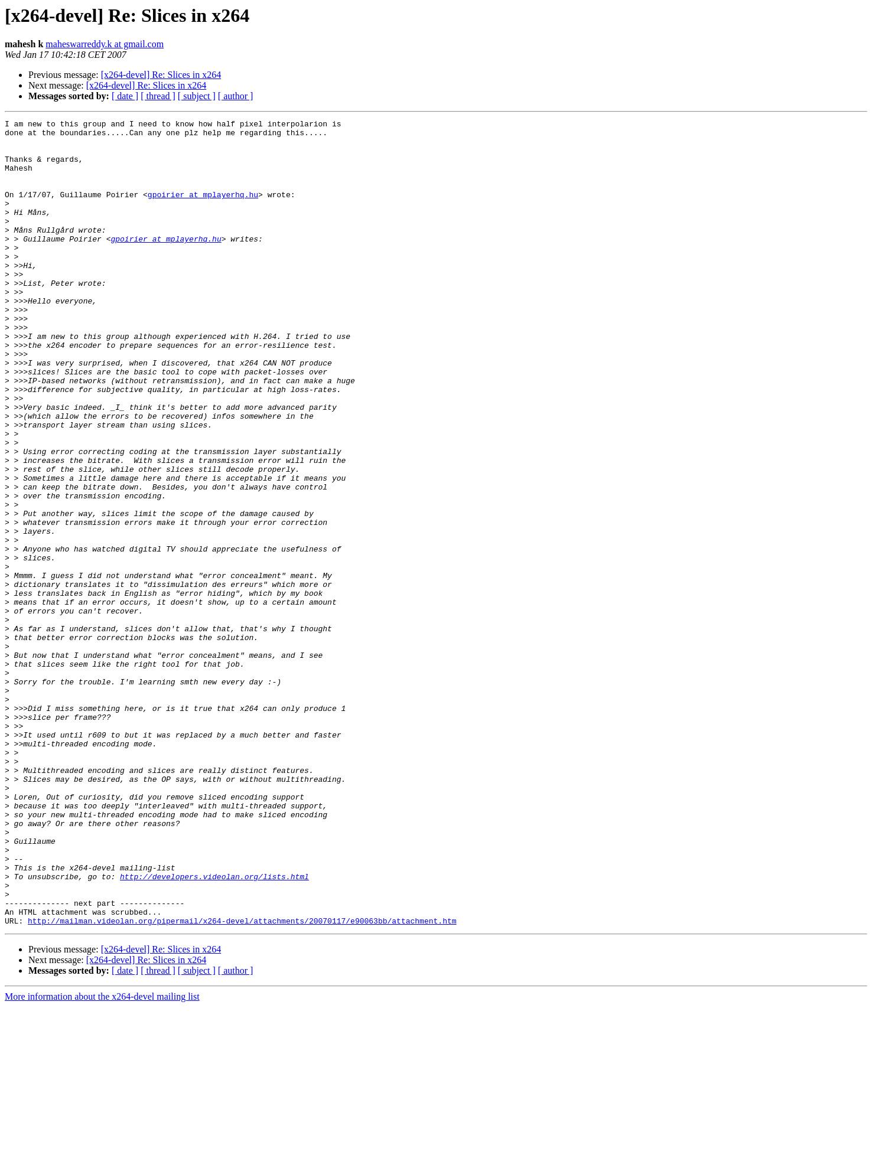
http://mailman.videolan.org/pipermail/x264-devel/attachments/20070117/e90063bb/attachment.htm (242, 1081)
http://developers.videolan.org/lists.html (214, 1028)
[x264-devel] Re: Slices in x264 (161, 75)
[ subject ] (197, 96)
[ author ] (235, 96)
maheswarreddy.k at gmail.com (104, 44)
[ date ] (125, 96)
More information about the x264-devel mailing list (102, 1158)
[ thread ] (158, 96)
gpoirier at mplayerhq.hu (203, 210)
